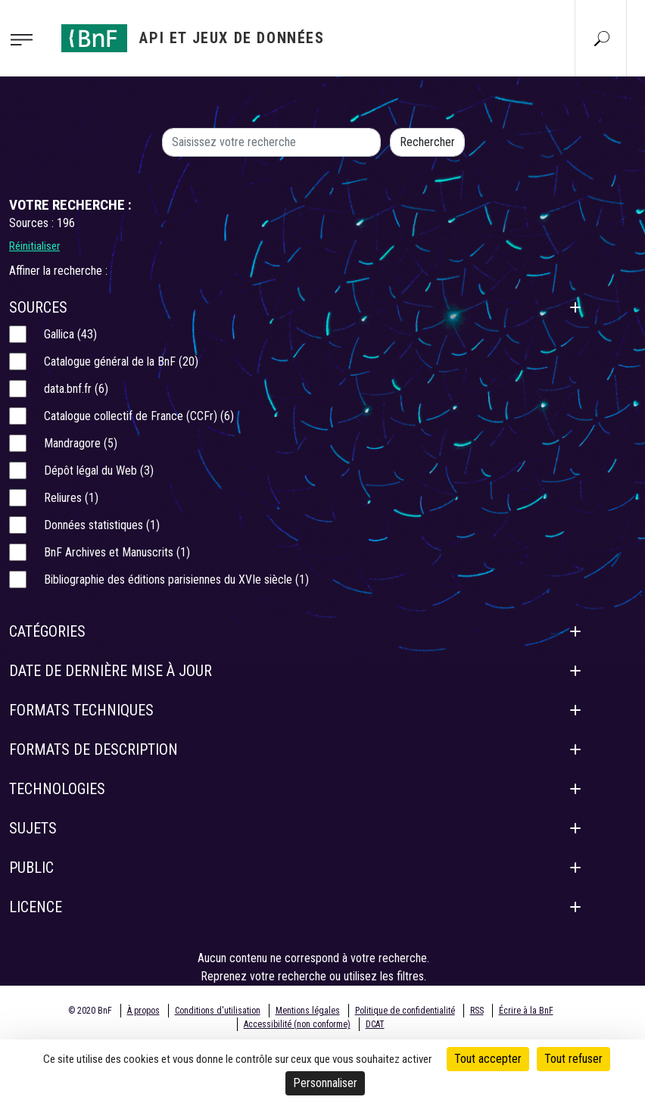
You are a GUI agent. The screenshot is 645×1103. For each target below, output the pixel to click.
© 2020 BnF (90, 1010)
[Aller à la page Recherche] (601, 38)
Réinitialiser (34, 246)
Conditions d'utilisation (217, 1010)
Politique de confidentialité (405, 1010)
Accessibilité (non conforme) (297, 1024)
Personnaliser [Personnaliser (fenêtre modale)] (325, 1083)
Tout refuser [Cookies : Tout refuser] (573, 1059)
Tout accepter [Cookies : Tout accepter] (488, 1059)
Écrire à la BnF (526, 1010)
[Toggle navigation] (26, 38)
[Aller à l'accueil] (193, 38)
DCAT (375, 1024)
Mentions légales (308, 1010)
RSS (477, 1010)
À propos (143, 1010)
